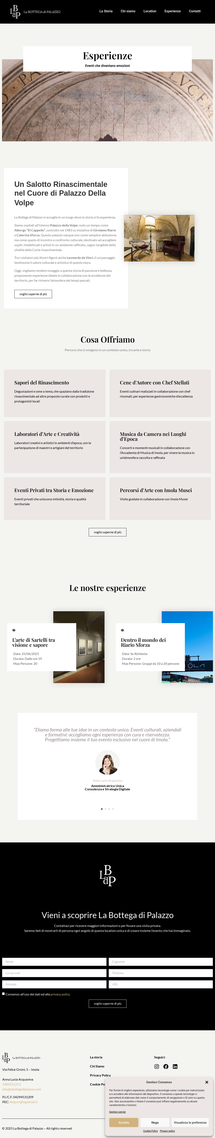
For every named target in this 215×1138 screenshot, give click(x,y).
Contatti (195, 11)
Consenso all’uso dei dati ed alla (38, 994)
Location (150, 11)
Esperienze (173, 11)
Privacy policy (167, 1131)
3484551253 (11, 1084)
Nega (155, 1122)
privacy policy (60, 994)
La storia (96, 1057)
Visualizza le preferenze (190, 1122)
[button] (207, 1082)
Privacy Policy (100, 1075)
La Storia (106, 11)
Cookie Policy (150, 1131)
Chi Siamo (97, 1066)
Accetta (123, 1122)
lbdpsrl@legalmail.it (24, 1102)
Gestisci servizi (117, 1112)
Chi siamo (128, 11)
